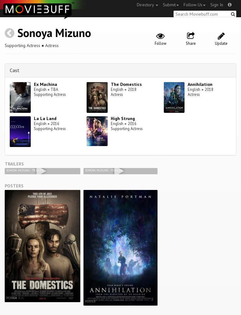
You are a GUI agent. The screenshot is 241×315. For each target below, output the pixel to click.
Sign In (216, 5)
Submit (171, 5)
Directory (147, 5)
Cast (14, 70)
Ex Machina (45, 84)
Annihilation (200, 84)
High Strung (123, 118)
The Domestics (126, 84)
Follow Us (195, 5)
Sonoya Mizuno (54, 32)
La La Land (45, 118)
